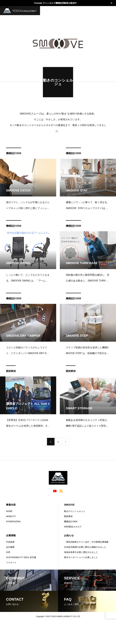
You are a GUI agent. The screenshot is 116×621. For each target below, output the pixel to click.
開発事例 (11, 371)
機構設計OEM (13, 154)
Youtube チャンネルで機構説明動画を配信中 (55, 3)
